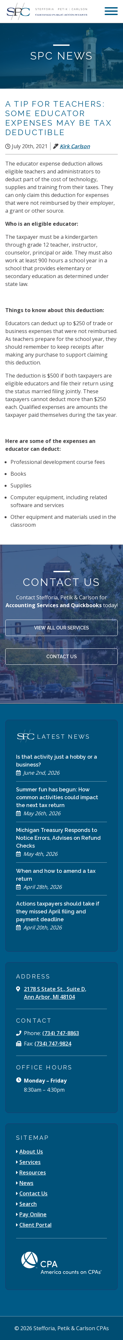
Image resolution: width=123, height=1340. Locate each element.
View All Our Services (61, 627)
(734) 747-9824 (52, 1043)
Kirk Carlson (75, 146)
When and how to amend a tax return (55, 875)
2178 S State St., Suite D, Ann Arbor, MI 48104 (55, 992)
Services (30, 1162)
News (26, 1183)
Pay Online (33, 1214)
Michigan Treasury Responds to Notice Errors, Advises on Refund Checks (58, 838)
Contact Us (61, 656)
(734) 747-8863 (60, 1033)
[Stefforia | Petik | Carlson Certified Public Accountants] (46, 11)
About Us (31, 1151)
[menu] (111, 12)
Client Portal (35, 1224)
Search (28, 1204)
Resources (32, 1172)
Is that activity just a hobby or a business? (56, 761)
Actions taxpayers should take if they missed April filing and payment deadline (57, 912)
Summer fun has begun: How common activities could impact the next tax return (57, 797)
